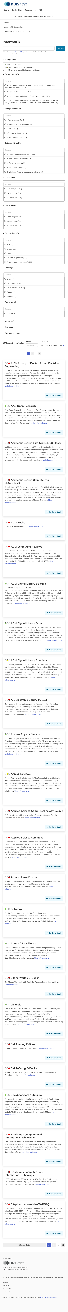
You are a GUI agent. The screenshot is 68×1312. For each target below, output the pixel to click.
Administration (7, 1292)
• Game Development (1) (15, 137)
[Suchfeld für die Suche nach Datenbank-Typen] (34, 150)
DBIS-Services (7, 1288)
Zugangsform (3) (11, 233)
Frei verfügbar (12, 65)
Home (6, 23)
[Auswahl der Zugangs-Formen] (34, 240)
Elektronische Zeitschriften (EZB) (17, 31)
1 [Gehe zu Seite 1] (28, 353)
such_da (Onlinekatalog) (13, 27)
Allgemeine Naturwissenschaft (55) (19, 92)
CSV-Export (45, 341)
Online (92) (10, 313)
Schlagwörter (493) (12, 108)
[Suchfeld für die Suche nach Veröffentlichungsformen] (34, 309)
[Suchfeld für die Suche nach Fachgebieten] (34, 81)
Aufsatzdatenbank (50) (14, 163)
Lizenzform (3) (10, 205)
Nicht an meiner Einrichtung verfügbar (21, 70)
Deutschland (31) (12, 283)
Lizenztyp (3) (9, 177)
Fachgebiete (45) (11, 74)
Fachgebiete (17, 10)
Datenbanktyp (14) (12, 143)
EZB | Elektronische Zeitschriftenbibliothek (15, 1267)
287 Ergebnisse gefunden (13, 343)
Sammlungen (30, 10)
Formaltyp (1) (9, 302)
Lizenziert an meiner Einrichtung (19, 67)
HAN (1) (8, 253)
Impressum (6, 1282)
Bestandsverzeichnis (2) (15, 167)
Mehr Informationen (12, 386)
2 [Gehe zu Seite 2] (32, 353)
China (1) (9, 279)
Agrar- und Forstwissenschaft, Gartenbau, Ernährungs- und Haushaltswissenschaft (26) (29, 86)
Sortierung (30, 341)
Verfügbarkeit (9, 59)
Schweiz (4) (10, 296)
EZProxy (8, 244)
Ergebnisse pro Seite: (49, 345)
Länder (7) (8, 268)
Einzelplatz (10, 249)
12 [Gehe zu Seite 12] (40, 353)
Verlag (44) (8, 321)
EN (40, 9)
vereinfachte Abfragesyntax (20, 52)
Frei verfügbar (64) (13, 189)
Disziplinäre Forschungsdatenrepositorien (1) (23, 172)
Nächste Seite (24, 1245)
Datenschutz (6, 1285)
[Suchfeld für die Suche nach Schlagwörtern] (34, 115)
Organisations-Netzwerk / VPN (18, 262)
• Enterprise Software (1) (15, 133)
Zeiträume (8, 327)
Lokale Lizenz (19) (12, 221)
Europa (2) (9, 292)
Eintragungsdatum (11, 333)
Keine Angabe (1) (12, 217)
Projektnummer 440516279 (48, 1297)
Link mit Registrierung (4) (15, 258)
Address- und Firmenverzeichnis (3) (19, 154)
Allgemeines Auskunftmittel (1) (18, 159)
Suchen (7, 10)
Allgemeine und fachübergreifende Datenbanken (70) (27, 96)
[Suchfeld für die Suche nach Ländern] (34, 274)
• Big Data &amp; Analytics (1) (18, 124)
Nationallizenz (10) (13, 197)
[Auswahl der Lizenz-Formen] (34, 212)
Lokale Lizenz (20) (12, 193)
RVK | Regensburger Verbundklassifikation (15, 1269)
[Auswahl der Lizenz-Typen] (34, 184)
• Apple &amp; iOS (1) (14, 120)
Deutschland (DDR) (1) (14, 288)
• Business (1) (11, 129)
